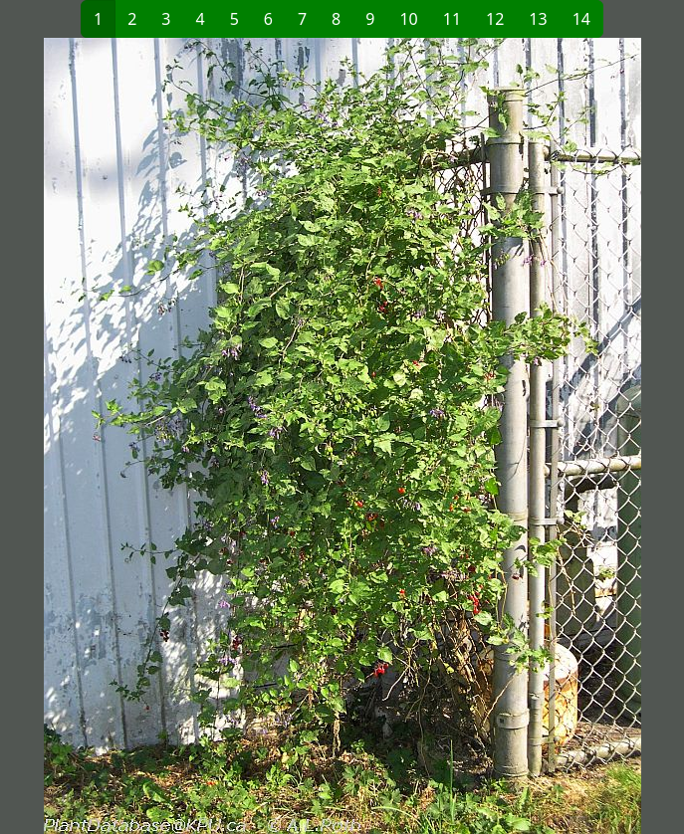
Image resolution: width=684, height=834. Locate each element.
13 (538, 19)
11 (452, 19)
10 (408, 19)
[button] (177, 436)
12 (495, 19)
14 (581, 19)
